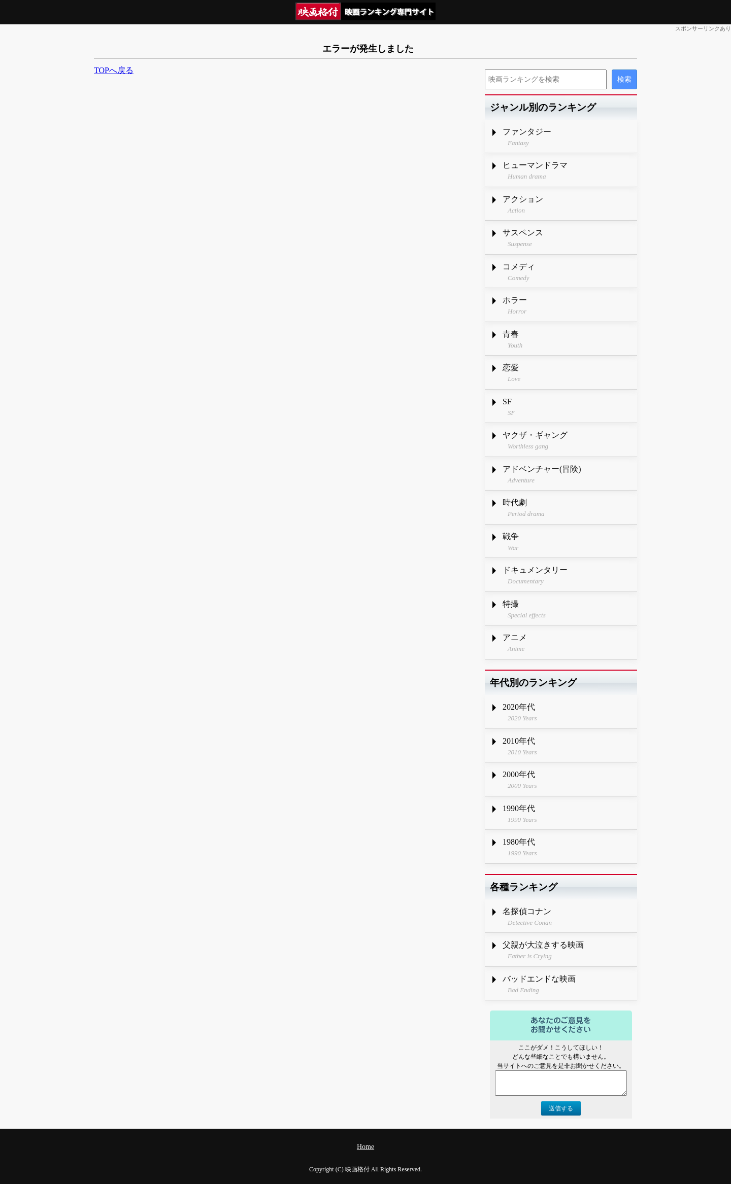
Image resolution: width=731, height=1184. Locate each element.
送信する (561, 1108)
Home (365, 1147)
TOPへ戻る (114, 70)
